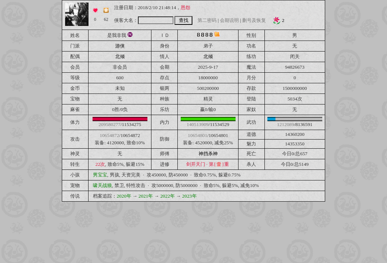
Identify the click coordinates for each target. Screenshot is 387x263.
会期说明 (229, 20)
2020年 (124, 196)
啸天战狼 (102, 185)
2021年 (146, 196)
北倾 (120, 56)
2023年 (189, 196)
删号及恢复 (254, 20)
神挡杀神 (208, 153)
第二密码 (207, 20)
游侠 (120, 46)
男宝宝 (100, 175)
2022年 (167, 196)
